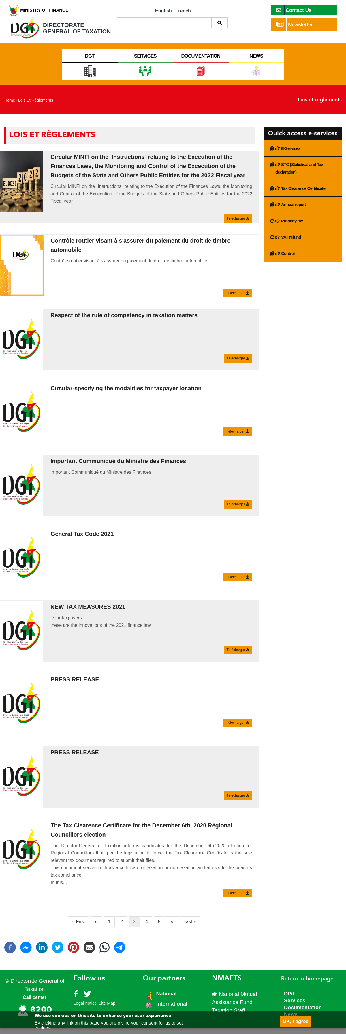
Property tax (292, 226)
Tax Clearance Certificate (303, 194)
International (171, 1009)
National (166, 999)
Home (9, 106)
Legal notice (85, 1008)
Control (287, 259)
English (163, 10)
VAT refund (291, 242)
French (183, 10)
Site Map (106, 1008)
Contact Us (294, 10)
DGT (289, 999)
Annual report (293, 210)
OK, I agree (296, 1021)
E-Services (290, 154)
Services (294, 1006)
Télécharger (238, 224)
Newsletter (295, 24)
